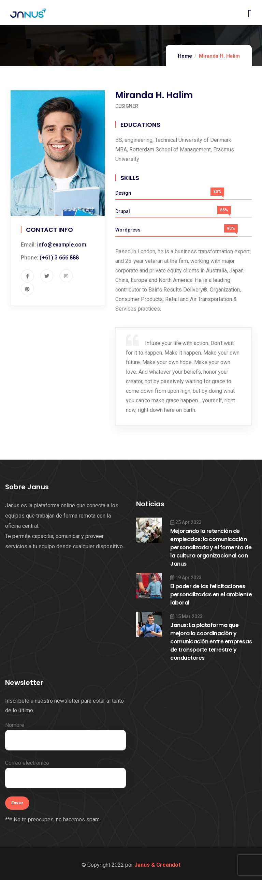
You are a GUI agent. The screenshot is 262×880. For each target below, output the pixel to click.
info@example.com (61, 244)
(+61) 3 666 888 (59, 257)
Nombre (65, 736)
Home (185, 56)
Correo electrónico (65, 774)
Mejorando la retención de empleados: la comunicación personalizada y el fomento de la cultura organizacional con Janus (210, 547)
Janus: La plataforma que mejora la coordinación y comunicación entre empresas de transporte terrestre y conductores (211, 641)
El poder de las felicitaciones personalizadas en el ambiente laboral (211, 594)
